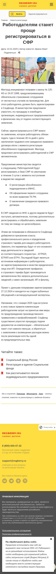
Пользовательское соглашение (16, 530)
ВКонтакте (32, 394)
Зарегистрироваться (37, 14)
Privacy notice (48, 427)
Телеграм (20, 394)
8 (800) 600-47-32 (11, 445)
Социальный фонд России (21, 360)
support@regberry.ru (14, 460)
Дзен (41, 394)
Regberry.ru (28, 4)
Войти (19, 14)
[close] (54, 427)
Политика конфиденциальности (16, 534)
